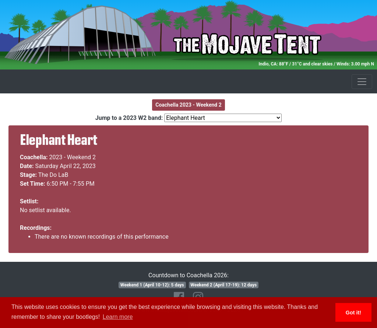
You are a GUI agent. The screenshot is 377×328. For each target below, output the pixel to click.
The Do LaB (53, 174)
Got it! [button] (353, 312)
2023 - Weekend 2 (72, 157)
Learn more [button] (118, 317)
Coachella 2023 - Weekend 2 (188, 105)
